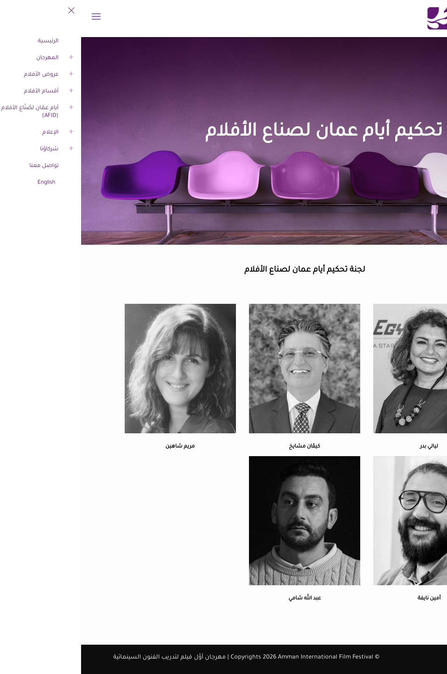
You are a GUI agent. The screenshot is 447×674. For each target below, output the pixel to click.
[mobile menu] (15, 18)
